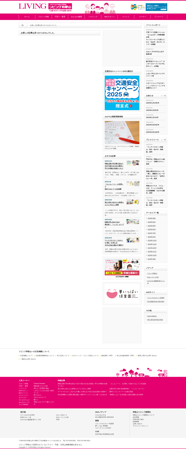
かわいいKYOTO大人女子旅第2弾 (155, 53)
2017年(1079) (152, 248)
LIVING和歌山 (32, 447)
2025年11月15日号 (152, 103)
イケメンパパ (23, 395)
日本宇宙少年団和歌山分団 (104, 434)
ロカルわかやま (100, 415)
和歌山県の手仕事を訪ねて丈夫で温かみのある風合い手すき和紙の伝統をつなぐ (114, 166)
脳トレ (36, 400)
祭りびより (37, 395)
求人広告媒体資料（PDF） (126, 355)
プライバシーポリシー (140, 426)
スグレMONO (23, 404)
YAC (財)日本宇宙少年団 (155, 319)
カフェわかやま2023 (27, 415)
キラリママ (22, 397)
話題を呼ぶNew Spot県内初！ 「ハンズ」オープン (114, 224)
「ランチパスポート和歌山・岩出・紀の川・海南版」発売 (154, 149)
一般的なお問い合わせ (28, 359)
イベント (126, 17)
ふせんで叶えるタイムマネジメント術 (155, 75)
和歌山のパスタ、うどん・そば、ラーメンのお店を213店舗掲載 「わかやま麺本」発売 (155, 189)
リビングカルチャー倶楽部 (155, 298)
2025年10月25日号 (152, 125)
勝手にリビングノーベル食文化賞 (121, 392)
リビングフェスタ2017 (103, 428)
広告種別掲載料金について (45, 355)
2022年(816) (152, 229)
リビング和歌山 (152, 273)
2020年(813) (152, 237)
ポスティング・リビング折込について (85, 355)
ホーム (27, 17)
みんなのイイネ (24, 402)
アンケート (159, 17)
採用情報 (136, 421)
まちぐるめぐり (61, 415)
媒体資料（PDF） (107, 355)
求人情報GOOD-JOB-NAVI (155, 301)
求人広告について (63, 355)
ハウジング (93, 17)
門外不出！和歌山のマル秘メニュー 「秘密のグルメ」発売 (155, 161)
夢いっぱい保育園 (101, 426)
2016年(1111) (152, 251)
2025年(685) (152, 218)
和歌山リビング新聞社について (143, 415)
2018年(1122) (152, 244)
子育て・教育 (60, 17)
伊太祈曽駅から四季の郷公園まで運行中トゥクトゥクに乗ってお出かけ (82, 395)
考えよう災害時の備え (41, 388)
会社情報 (136, 417)
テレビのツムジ (24, 400)
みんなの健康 (76, 17)
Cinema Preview (39, 383)
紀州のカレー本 (25, 417)
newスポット (109, 17)
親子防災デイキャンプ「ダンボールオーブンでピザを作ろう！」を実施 (155, 64)
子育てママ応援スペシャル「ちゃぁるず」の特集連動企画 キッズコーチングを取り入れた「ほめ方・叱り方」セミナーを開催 (155, 38)
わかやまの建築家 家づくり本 (30, 420)
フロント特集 (43, 17)
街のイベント (23, 393)
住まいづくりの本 (153, 277)
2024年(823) (152, 222)
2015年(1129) (152, 255)
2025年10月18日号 (152, 132)
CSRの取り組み (138, 419)
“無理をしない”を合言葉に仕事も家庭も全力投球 (126, 395)
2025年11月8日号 (152, 110)
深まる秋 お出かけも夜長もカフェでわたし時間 (114, 204)
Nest (57, 419)
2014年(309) (152, 259)
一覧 (164, 95)
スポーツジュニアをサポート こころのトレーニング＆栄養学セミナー (155, 85)
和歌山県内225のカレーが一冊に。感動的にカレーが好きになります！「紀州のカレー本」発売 (155, 174)
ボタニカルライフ (40, 397)
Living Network (152, 316)
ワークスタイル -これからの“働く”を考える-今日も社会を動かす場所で (114, 243)
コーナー (142, 17)
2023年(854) (152, 225)
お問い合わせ (137, 424)
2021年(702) (152, 233)
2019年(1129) (152, 240)
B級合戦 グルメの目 (41, 386)
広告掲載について (26, 355)
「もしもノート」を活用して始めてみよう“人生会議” (114, 186)
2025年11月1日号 (152, 117)
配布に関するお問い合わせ (147, 355)
